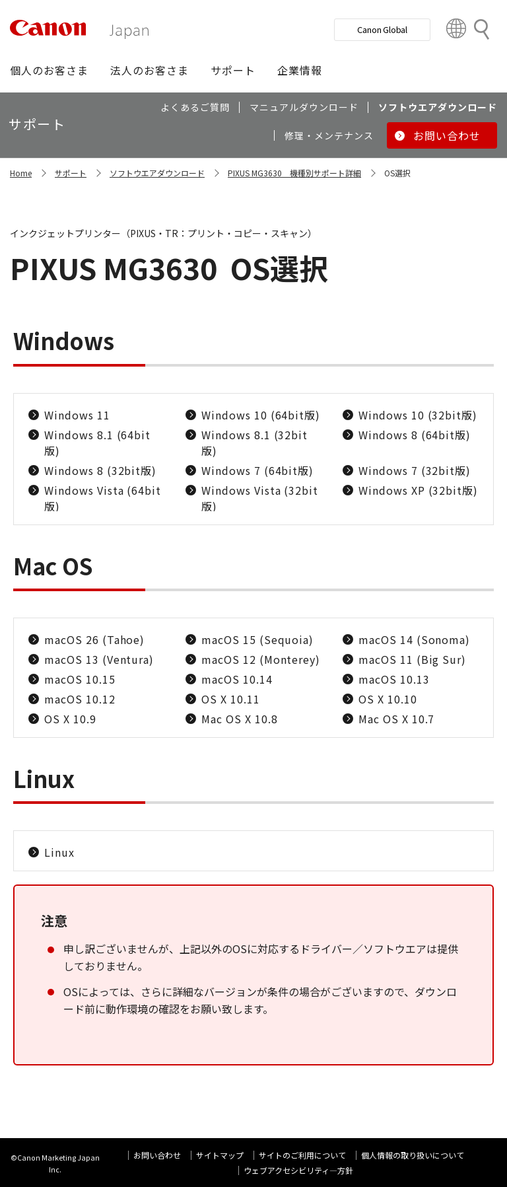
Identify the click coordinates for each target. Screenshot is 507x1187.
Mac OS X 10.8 (239, 719)
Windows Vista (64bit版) (102, 498)
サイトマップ (220, 1155)
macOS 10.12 (80, 699)
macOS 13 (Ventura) (99, 659)
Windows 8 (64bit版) (414, 435)
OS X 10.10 (387, 699)
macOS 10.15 (80, 679)
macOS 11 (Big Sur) (412, 659)
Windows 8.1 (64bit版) (97, 442)
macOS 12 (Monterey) (260, 659)
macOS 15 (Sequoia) (257, 639)
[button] (49, 70)
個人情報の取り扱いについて (412, 1155)
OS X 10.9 (70, 719)
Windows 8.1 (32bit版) (254, 442)
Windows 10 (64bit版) (260, 415)
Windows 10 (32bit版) (417, 415)
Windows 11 (77, 415)
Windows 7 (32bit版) (414, 470)
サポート (70, 172)
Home (21, 172)
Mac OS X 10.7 (396, 719)
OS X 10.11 (230, 699)
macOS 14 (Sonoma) (414, 639)
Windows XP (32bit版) (418, 490)
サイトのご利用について (302, 1155)
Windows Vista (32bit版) (259, 498)
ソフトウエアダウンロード (157, 172)
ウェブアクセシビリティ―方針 (298, 1170)
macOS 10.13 (394, 679)
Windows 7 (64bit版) (257, 470)
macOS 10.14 (237, 679)
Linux (59, 852)
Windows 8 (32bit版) (100, 470)
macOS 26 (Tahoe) (94, 639)
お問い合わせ (157, 1155)
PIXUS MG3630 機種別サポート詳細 (294, 172)
